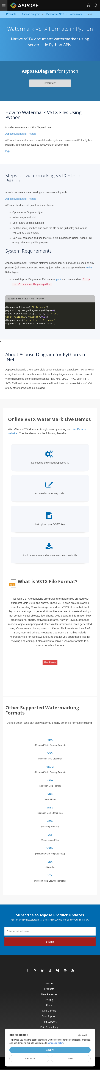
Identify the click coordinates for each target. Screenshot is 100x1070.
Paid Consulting (49, 1027)
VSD (50, 753)
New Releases (49, 994)
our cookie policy (55, 1043)
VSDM (50, 766)
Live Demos (49, 1010)
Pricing (49, 999)
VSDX (50, 780)
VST (50, 834)
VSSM (50, 807)
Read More (50, 662)
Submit (50, 941)
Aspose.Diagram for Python (20, 133)
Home (49, 983)
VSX (50, 861)
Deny (70, 1058)
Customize (29, 1058)
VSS (50, 794)
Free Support (49, 1016)
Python (89, 267)
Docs (49, 1005)
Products (49, 989)
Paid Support (49, 1021)
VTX (50, 875)
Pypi (7, 151)
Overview (50, 83)
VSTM (50, 848)
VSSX (50, 821)
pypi (58, 279)
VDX (50, 739)
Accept (50, 1050)
